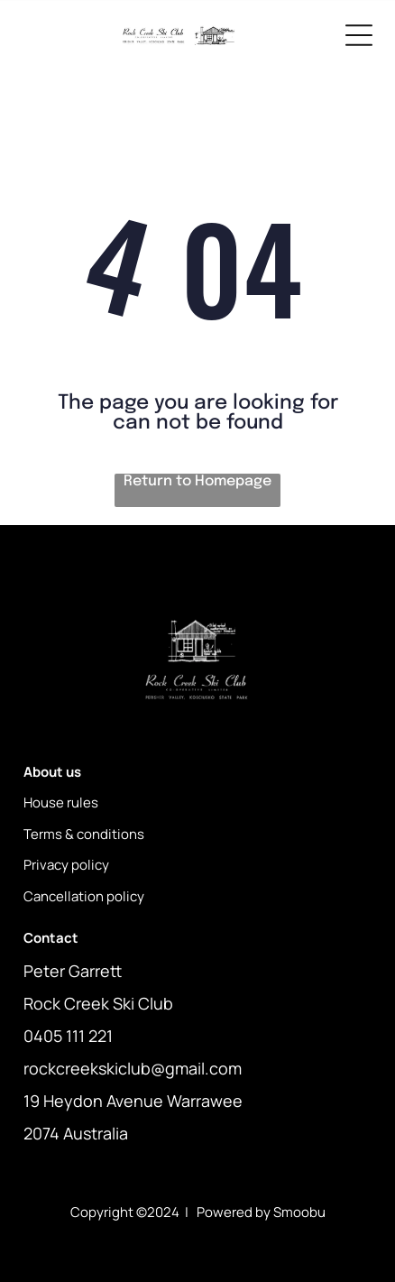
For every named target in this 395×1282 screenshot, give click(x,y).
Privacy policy (66, 864)
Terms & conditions (83, 834)
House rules (60, 802)
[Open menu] (358, 35)
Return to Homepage (197, 481)
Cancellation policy (83, 896)
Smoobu (299, 1212)
